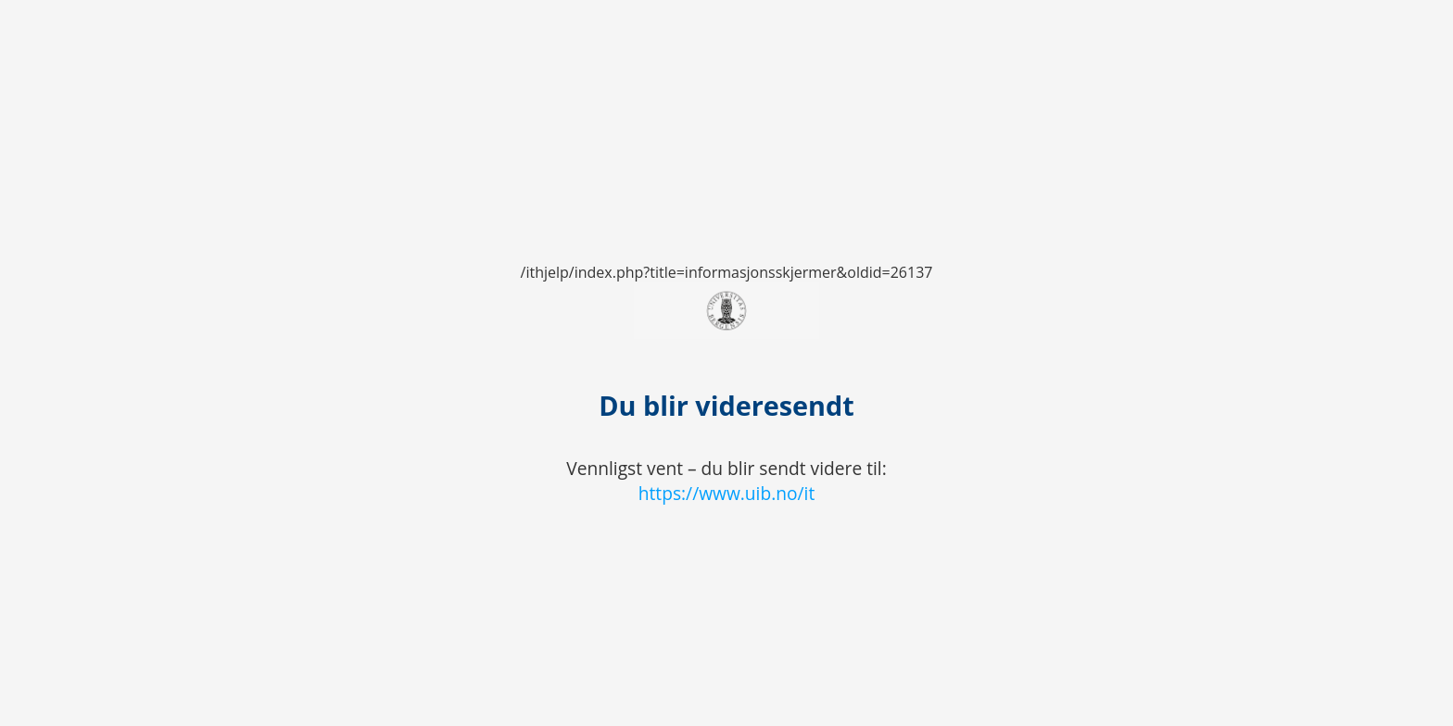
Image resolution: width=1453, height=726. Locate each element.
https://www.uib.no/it (726, 493)
